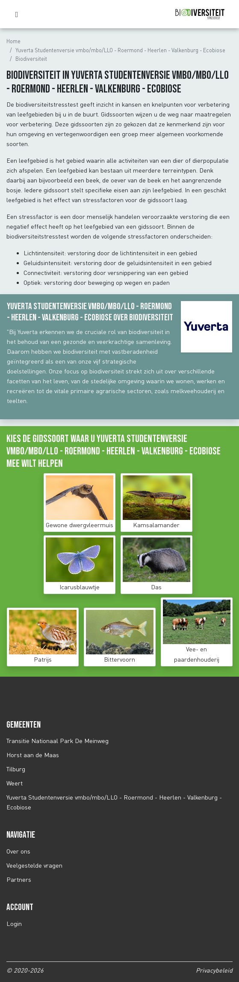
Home (13, 41)
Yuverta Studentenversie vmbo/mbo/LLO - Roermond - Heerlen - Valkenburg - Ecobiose (120, 50)
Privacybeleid (214, 970)
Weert (14, 783)
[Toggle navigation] (19, 14)
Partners (18, 879)
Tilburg (15, 769)
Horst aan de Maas (32, 754)
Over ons (18, 851)
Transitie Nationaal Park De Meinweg (57, 740)
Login (14, 923)
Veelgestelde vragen (34, 865)
